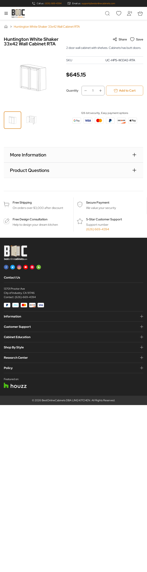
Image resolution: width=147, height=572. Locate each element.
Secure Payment (97, 203)
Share (120, 39)
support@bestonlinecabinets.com (98, 3)
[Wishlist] (119, 13)
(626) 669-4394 (53, 3)
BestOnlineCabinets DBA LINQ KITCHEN (66, 400)
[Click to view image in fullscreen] (33, 77)
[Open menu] (6, 13)
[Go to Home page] (18, 13)
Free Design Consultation (30, 219)
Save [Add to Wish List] (136, 39)
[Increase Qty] (102, 90)
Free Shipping (22, 203)
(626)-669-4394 (25, 297)
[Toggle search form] (108, 13)
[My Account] (129, 13)
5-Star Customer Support (104, 219)
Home (6, 26)
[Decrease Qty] (84, 90)
